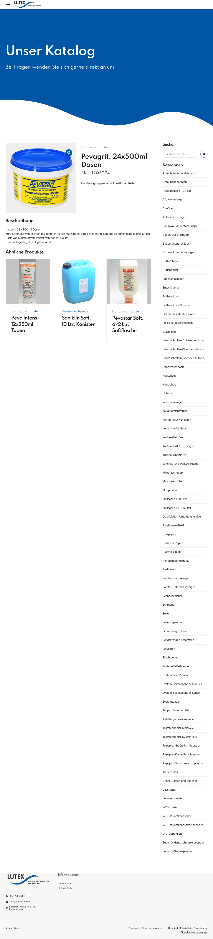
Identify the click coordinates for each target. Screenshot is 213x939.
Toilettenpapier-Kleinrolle (178, 728)
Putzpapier (169, 534)
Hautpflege (169, 376)
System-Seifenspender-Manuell (182, 684)
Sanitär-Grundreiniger (176, 578)
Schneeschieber (172, 596)
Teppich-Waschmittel (176, 710)
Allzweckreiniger (173, 199)
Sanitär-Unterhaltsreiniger (179, 587)
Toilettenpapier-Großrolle (178, 719)
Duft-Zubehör (171, 261)
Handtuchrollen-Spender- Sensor (183, 349)
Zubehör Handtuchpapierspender (183, 842)
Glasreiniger (170, 332)
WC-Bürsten (170, 807)
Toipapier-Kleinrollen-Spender (181, 754)
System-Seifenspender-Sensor (182, 693)
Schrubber (169, 605)
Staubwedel (170, 657)
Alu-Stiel (168, 208)
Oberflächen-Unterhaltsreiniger (182, 516)
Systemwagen (172, 702)
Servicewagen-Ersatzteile (178, 640)
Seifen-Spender (172, 622)
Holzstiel (168, 393)
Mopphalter (170, 490)
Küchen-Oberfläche (175, 455)
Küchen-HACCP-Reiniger (178, 446)
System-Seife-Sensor (176, 675)
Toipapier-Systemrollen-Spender (183, 763)
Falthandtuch (171, 296)
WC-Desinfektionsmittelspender (183, 825)
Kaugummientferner (175, 411)
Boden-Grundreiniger (176, 244)
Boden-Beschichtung (176, 235)
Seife (166, 613)
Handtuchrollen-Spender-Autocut (183, 358)
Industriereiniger (173, 402)
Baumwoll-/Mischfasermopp (180, 226)
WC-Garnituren (172, 834)
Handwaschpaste (94, 147)
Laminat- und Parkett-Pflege (180, 464)
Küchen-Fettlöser (173, 437)
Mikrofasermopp (173, 473)
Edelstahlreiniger (173, 279)
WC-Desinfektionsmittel (178, 816)
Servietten (169, 649)
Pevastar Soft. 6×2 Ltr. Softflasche (127, 324)
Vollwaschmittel (172, 798)
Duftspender (170, 270)
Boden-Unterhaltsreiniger (178, 252)
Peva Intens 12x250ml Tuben (24, 324)
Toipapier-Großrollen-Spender (181, 745)
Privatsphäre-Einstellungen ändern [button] (145, 928)
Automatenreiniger (174, 217)
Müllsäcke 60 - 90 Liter (177, 508)
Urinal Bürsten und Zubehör (180, 781)
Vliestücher (169, 790)
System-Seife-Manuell (176, 666)
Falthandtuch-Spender (177, 305)
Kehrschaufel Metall (175, 428)
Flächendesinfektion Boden (180, 314)
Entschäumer (171, 287)
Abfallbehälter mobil (175, 182)
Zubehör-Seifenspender (177, 851)
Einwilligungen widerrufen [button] (194, 932)
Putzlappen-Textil (173, 525)
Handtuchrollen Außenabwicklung (184, 340)
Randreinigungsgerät (176, 561)
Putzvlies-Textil (172, 552)
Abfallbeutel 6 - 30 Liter (177, 191)
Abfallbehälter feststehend (179, 173)
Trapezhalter (170, 772)
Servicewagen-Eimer (175, 631)
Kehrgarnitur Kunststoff (177, 420)
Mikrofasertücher (173, 481)
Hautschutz (169, 384)
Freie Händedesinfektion (178, 323)
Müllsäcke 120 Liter (175, 499)
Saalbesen (169, 569)
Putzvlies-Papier (173, 543)
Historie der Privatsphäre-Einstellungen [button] (187, 928)
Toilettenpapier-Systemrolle (180, 737)
